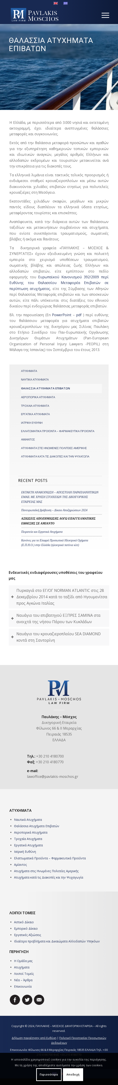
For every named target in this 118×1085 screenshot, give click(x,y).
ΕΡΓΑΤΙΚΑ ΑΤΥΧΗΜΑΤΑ (35, 414)
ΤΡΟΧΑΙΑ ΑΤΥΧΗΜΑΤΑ (35, 406)
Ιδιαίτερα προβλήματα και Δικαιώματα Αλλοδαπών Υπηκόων (57, 941)
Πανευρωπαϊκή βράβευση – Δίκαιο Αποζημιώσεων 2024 (54, 510)
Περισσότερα (49, 1074)
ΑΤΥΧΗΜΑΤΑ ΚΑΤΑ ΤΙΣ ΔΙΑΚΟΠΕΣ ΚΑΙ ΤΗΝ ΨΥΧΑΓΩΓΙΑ (55, 456)
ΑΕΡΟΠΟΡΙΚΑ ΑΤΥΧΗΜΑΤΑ (38, 397)
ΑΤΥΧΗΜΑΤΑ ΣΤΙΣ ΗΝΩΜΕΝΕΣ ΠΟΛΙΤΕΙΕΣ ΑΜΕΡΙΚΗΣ (54, 448)
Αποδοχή (73, 1074)
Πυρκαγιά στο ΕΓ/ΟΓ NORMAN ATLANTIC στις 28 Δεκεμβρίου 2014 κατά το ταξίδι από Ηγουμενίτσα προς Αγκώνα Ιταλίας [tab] (59, 597)
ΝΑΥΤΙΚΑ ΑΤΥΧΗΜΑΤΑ (35, 379)
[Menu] (103, 15)
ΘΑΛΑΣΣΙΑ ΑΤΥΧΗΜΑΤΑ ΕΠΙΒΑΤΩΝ (45, 388)
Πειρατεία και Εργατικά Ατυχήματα (42, 531)
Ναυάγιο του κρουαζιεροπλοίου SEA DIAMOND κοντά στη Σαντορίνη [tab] (56, 637)
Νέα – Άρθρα (23, 980)
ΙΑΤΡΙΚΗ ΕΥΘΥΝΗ (32, 423)
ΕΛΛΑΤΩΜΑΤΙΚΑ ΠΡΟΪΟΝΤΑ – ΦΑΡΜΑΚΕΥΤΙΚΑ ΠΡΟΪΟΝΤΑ (57, 431)
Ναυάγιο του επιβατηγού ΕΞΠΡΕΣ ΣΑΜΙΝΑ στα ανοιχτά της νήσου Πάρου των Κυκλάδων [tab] (55, 618)
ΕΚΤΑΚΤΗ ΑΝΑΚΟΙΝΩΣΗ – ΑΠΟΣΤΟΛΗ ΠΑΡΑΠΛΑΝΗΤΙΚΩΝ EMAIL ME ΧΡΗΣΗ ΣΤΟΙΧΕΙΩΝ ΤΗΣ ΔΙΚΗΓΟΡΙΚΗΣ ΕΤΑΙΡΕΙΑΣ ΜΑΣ (60, 497)
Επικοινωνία (23, 986)
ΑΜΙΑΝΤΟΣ (28, 439)
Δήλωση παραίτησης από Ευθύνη (34, 1038)
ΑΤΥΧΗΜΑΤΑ (29, 371)
